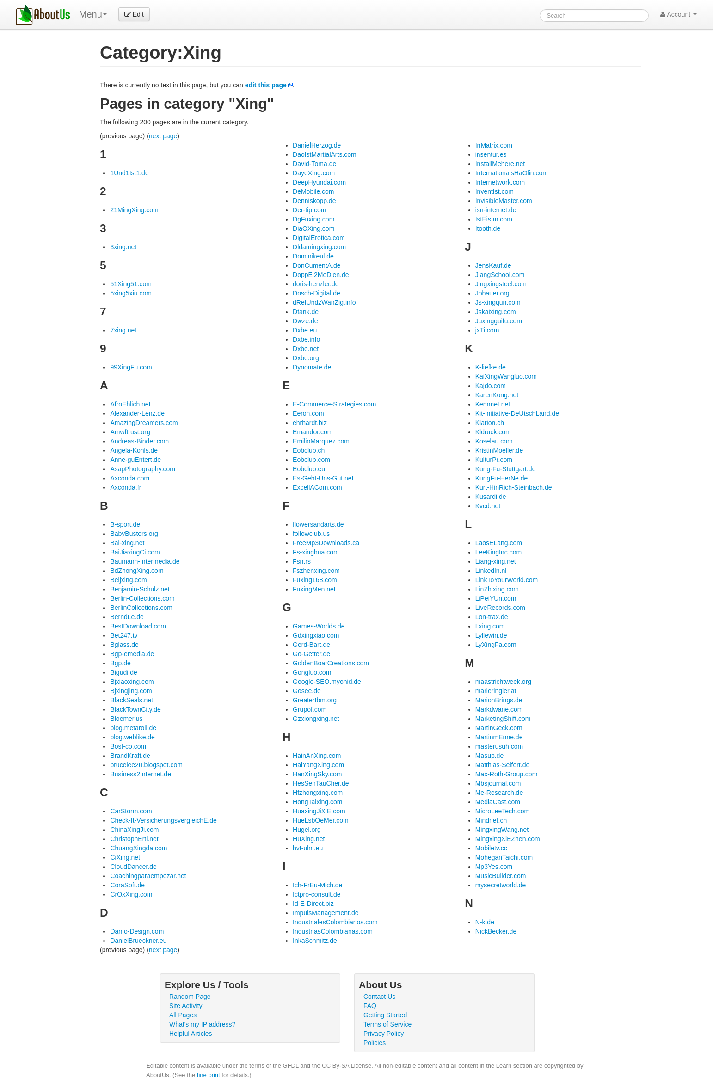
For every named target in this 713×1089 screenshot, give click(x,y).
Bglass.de (124, 644)
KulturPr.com (493, 459)
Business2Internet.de (140, 774)
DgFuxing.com (313, 219)
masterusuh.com (499, 746)
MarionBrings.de (498, 700)
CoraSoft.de (127, 885)
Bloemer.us (126, 718)
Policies (374, 1042)
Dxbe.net (306, 348)
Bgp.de (120, 663)
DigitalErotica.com (319, 237)
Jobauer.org (492, 293)
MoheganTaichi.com (504, 857)
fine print (208, 1074)
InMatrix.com (493, 145)
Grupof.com (309, 709)
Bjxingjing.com (131, 691)
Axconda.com (129, 478)
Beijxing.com (128, 580)
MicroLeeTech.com (502, 811)
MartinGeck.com (498, 728)
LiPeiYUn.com (495, 598)
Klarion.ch (489, 422)
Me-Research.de (499, 792)
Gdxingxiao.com (316, 635)
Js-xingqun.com (498, 302)
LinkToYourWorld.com (506, 580)
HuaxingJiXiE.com (319, 811)
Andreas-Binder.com (139, 441)
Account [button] (678, 14)
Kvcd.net (487, 506)
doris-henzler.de (316, 284)
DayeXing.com (314, 173)
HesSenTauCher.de (321, 783)
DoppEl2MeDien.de (321, 274)
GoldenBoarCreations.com (331, 663)
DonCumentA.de (317, 265)
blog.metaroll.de (133, 728)
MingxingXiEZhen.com (507, 839)
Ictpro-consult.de (317, 894)
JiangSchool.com (500, 274)
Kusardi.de (490, 496)
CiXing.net (125, 857)
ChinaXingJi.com (134, 829)
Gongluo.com (312, 672)
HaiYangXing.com (318, 765)
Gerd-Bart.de (311, 644)
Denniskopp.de (314, 200)
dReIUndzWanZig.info (324, 302)
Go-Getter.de (311, 654)
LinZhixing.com (497, 589)
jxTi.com (487, 330)
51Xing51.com (131, 284)
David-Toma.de (314, 163)
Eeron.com (308, 413)
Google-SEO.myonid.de (327, 681)
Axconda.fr (125, 487)
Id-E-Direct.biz (313, 903)
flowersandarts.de (318, 524)
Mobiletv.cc (491, 848)
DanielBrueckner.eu (138, 940)
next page (163, 136)
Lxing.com (490, 626)
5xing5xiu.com (131, 293)
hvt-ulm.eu (308, 848)
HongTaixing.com (317, 802)
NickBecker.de (495, 931)
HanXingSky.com (317, 774)
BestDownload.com (138, 626)
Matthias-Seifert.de (502, 765)
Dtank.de (306, 311)
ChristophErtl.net (134, 839)
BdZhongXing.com (136, 570)
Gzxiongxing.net (316, 718)
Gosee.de (307, 691)
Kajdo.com (490, 385)
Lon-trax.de (491, 617)
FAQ (369, 1005)
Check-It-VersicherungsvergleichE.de (163, 820)
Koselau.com (494, 441)
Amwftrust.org (130, 432)
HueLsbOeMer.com (321, 820)
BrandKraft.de (130, 755)
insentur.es (491, 154)
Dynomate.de (312, 367)
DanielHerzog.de (317, 145)
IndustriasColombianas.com (333, 931)
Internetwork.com (500, 182)
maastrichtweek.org (503, 681)
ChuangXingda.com (138, 848)
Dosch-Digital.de (316, 293)
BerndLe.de (126, 617)
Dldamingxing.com (319, 247)
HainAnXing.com (317, 755)
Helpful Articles (190, 1033)
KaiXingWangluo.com (506, 376)
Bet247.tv (123, 635)
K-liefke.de (490, 367)
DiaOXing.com (313, 228)
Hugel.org (307, 829)
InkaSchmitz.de (315, 940)
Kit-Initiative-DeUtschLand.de (517, 413)
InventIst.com (494, 191)
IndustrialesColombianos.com (335, 922)
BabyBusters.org (134, 533)
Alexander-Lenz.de (137, 413)
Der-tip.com (309, 210)
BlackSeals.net (131, 700)
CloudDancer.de (133, 866)
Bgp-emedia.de (132, 654)
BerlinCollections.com (141, 607)
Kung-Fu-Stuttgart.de (505, 469)
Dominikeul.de (313, 256)
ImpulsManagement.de (325, 913)
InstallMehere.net (500, 163)
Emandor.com (312, 432)
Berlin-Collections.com (142, 598)
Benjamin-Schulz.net (139, 589)
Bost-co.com (128, 746)
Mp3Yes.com (493, 866)
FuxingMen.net (314, 589)
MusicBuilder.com (500, 876)
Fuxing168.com (315, 580)
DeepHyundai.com (319, 182)
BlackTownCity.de (135, 709)
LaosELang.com (498, 543)
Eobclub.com (311, 459)
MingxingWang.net (502, 829)
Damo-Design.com (137, 931)
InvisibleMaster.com (503, 200)
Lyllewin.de (491, 635)
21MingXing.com (134, 210)
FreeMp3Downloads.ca (326, 543)
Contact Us (379, 996)
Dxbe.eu (305, 330)
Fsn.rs (302, 561)
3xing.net (123, 247)
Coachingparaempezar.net (148, 876)
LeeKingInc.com (498, 552)
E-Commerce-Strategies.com (334, 404)
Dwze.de (305, 321)
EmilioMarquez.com (321, 441)
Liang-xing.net (495, 561)
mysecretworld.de (500, 885)
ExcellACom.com (317, 487)
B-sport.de (125, 524)
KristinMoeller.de (499, 450)
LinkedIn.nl (491, 570)
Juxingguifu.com (498, 321)
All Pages (183, 1015)
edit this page (266, 85)
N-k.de (484, 922)
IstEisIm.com (493, 219)
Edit (134, 14)
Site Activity (186, 1005)
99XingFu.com (131, 367)
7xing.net (123, 330)
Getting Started (385, 1015)
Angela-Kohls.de (134, 450)
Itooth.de (488, 228)
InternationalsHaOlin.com (511, 173)
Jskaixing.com (495, 311)
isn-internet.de (495, 210)
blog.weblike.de (132, 737)
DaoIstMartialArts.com (324, 154)
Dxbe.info (306, 339)
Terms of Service (387, 1024)
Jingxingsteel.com (501, 284)
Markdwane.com (499, 709)
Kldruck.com (493, 432)
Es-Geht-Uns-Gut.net (323, 478)
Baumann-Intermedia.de (144, 561)
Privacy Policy (383, 1033)
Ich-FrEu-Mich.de (317, 885)
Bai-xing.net (127, 543)
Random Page (190, 996)
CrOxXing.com (131, 894)
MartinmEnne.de (499, 737)
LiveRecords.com (500, 607)
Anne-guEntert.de (135, 459)
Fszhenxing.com (316, 570)
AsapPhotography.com (142, 469)
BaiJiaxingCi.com (135, 552)
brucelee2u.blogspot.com (146, 765)
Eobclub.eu (309, 469)
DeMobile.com (313, 191)
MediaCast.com (497, 802)
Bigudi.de (123, 672)
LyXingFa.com (495, 644)
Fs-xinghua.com (316, 552)
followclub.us (311, 533)
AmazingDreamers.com (144, 422)
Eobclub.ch (309, 450)
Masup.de (489, 755)
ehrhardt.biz (310, 422)
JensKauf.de (493, 265)
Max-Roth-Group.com (506, 774)
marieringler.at (495, 691)
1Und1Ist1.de (129, 173)
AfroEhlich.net (130, 404)
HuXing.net (309, 839)
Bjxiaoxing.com (132, 681)
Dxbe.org (306, 358)
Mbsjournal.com (498, 783)
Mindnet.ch (491, 820)
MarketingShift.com (503, 718)
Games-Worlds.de (319, 626)
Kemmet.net (492, 404)
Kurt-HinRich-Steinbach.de (513, 487)
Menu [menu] (93, 14)
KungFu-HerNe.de (501, 478)
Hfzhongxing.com (318, 792)
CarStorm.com (131, 811)
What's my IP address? (202, 1024)
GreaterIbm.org (315, 700)
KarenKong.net (496, 395)
